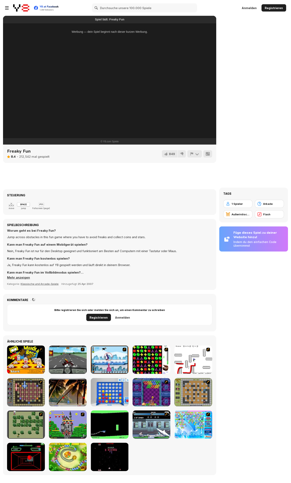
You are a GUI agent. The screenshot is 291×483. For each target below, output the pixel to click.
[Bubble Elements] (193, 424)
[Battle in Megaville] (151, 424)
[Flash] (269, 214)
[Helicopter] (110, 424)
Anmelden (249, 8)
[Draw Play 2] (193, 360)
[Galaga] (110, 457)
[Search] (96, 7)
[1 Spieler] (237, 204)
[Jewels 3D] (151, 360)
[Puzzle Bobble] (151, 392)
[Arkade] (269, 204)
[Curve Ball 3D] (26, 457)
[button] (18, 277)
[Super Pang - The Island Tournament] (68, 392)
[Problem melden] (194, 153)
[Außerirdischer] (237, 214)
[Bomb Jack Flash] (68, 424)
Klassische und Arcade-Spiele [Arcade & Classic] (40, 283)
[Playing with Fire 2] (26, 392)
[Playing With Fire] (193, 392)
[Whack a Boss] (26, 360)
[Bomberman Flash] (26, 424)
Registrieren (274, 8)
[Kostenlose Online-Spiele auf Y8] (21, 8)
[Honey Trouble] (68, 457)
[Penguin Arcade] (110, 360)
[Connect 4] (110, 392)
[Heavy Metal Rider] (68, 360)
